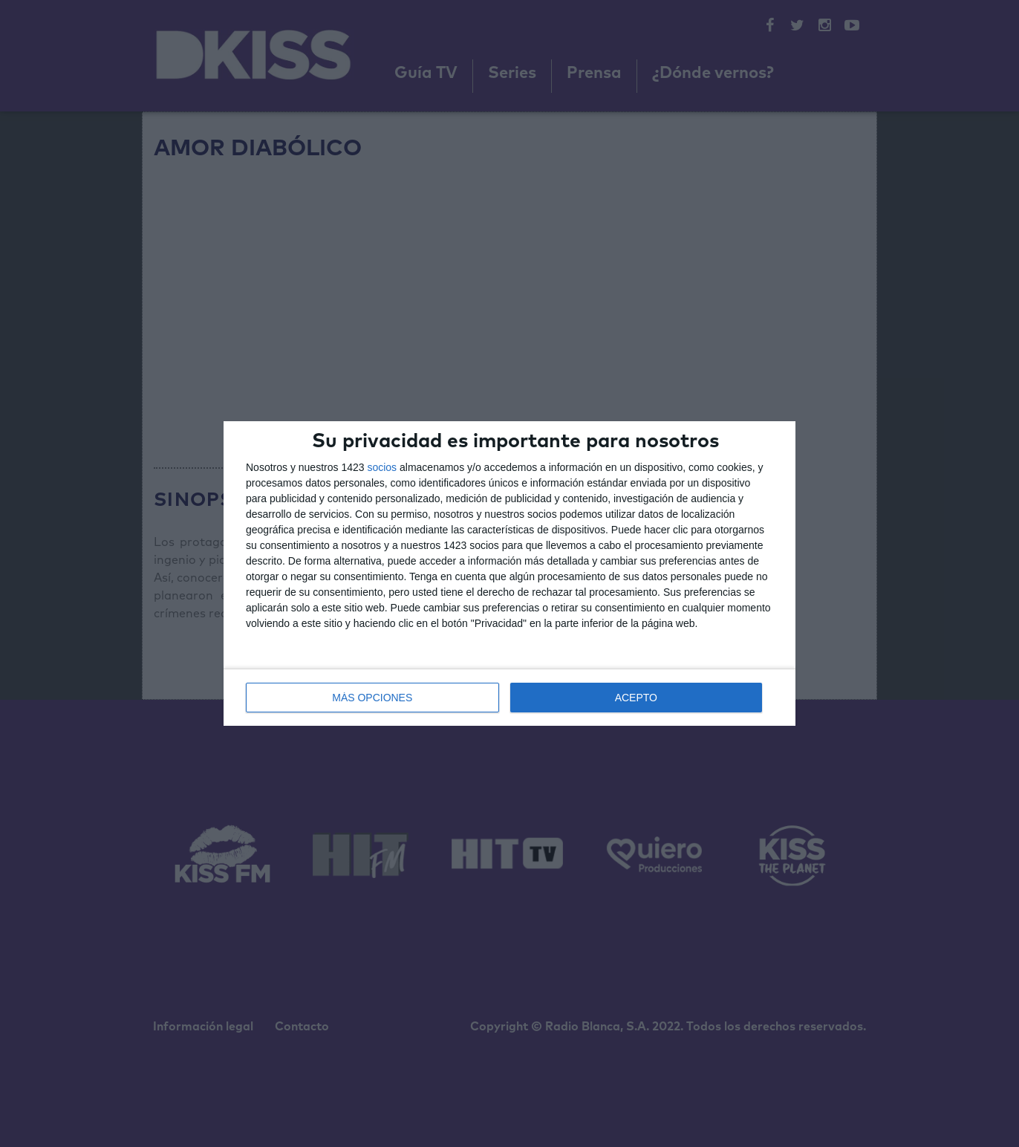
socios (382, 467)
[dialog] (509, 573)
